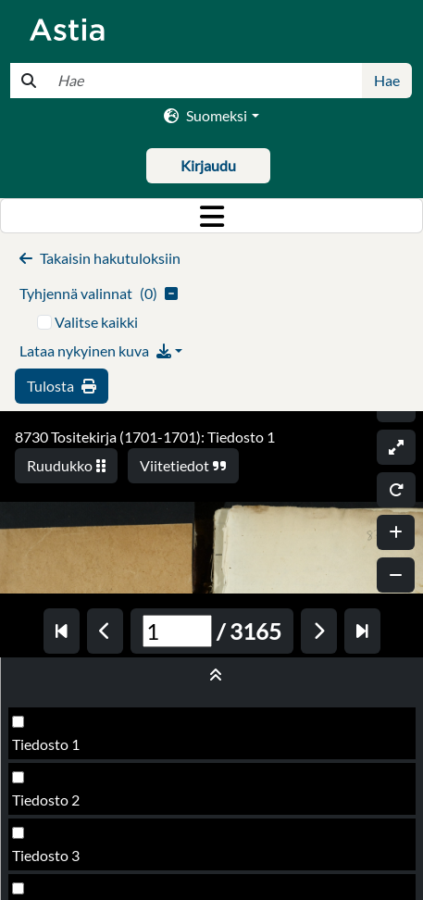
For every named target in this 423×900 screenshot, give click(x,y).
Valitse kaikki (96, 322)
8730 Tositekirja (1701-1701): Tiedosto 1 (145, 436)
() (98, 293)
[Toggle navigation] (211, 215)
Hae (387, 80)
